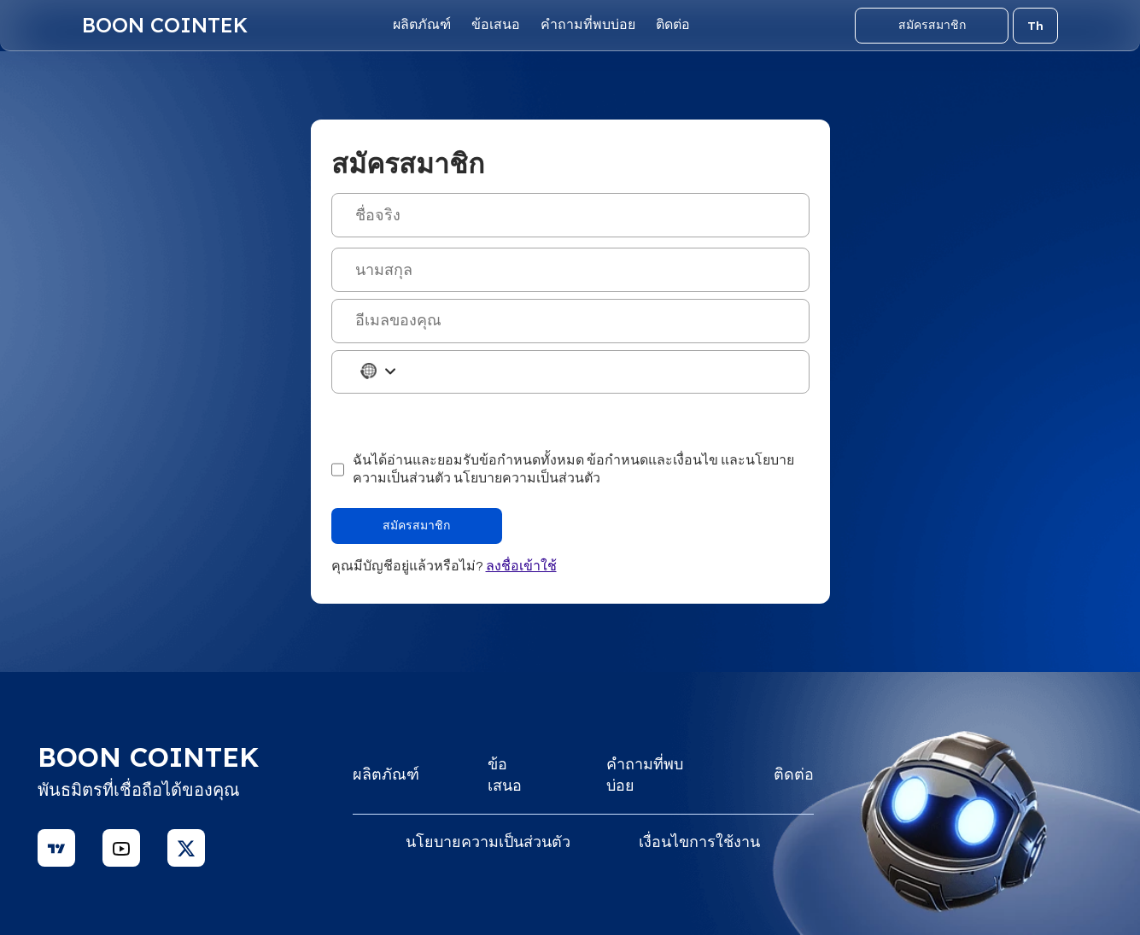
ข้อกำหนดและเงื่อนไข (652, 460)
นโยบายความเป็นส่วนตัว (526, 478)
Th (1035, 25)
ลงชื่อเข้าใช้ (521, 566)
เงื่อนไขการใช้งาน (699, 842)
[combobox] (368, 371)
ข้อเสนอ (495, 25)
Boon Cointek (165, 25)
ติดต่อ (673, 25)
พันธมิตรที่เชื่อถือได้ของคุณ (139, 790)
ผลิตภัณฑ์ (422, 25)
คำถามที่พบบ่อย (588, 25)
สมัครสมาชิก (932, 24)
